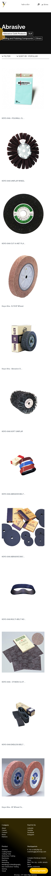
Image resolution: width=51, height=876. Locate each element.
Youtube (30, 830)
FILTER (6, 56)
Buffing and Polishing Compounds (18, 38)
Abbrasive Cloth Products (14, 34)
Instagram (30, 834)
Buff (30, 34)
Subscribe (25, 4)
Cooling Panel (6, 852)
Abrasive (5, 849)
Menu (44, 4)
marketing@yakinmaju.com (36, 852)
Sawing (4, 869)
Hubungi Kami (38, 871)
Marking (4, 860)
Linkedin (30, 828)
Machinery (5, 858)
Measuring (5, 862)
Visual (4, 871)
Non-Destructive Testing (10, 867)
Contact (4, 832)
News (4, 834)
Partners (4, 837)
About (4, 828)
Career (4, 830)
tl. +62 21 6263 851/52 (34, 849)
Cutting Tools (6, 854)
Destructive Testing (8, 856)
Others (39, 38)
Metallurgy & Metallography (11, 864)
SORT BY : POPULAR (27, 56)
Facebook (30, 832)
